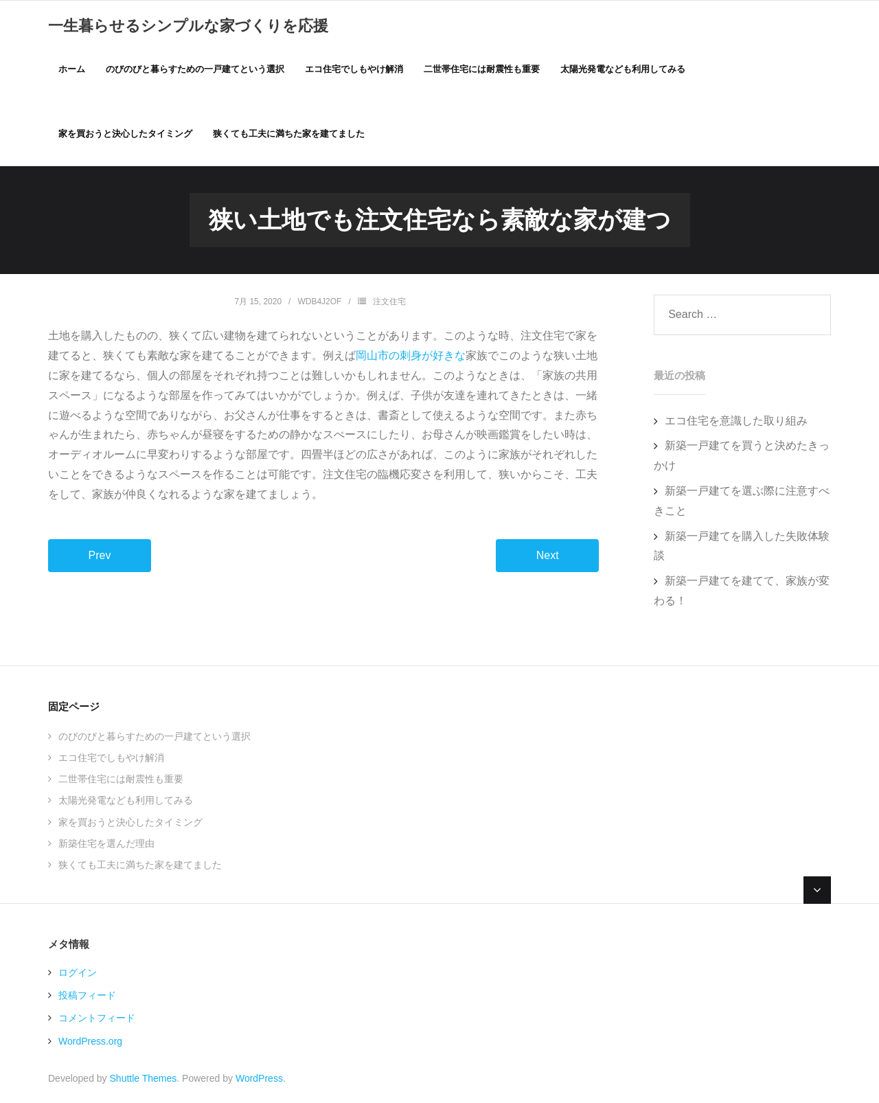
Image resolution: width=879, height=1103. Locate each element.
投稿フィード (87, 997)
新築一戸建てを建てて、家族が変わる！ (742, 593)
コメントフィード (96, 1019)
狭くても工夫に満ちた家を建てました (140, 866)
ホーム (71, 69)
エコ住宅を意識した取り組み (736, 422)
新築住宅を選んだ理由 (106, 844)
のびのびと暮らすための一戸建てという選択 (154, 737)
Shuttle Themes (143, 1079)
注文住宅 (389, 303)
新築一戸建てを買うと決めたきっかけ (742, 457)
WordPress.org (90, 1042)
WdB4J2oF (319, 303)
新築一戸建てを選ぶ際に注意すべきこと (742, 503)
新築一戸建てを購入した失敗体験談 (742, 547)
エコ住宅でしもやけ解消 (111, 759)
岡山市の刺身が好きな (411, 357)
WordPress (259, 1079)
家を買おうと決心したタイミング (130, 823)
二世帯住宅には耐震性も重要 (120, 780)
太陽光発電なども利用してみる (125, 802)
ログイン (77, 974)
